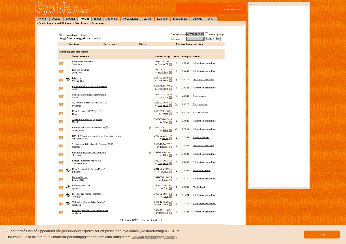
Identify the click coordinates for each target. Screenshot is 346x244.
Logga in (228, 6)
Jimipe (165, 179)
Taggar (84, 35)
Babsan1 (164, 146)
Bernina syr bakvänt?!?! (84, 61)
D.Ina (75, 114)
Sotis (166, 188)
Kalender (162, 18)
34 (176, 104)
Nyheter (42, 18)
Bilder (97, 18)
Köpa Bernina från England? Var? (88, 169)
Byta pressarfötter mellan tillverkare (89, 86)
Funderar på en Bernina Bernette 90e (90, 210)
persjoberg (77, 72)
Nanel (75, 97)
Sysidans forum (70, 35)
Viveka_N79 (78, 80)
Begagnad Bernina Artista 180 (87, 160)
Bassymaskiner (200, 96)
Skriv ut (240, 9)
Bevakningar (46, 23)
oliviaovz (76, 155)
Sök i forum (81, 23)
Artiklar (56, 18)
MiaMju (76, 146)
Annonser (112, 18)
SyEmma (76, 105)
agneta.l (76, 188)
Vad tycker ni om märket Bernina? (88, 202)
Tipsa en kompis (229, 9)
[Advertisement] (278, 52)
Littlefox (76, 171)
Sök (141, 44)
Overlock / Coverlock (203, 79)
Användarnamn (178, 34)
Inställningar (64, 23)
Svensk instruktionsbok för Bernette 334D (92, 144)
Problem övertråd (80, 69)
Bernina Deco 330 (81, 185)
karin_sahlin (162, 204)
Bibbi (165, 130)
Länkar (148, 18)
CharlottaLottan (80, 163)
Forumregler (99, 23)
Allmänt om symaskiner (204, 63)
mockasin (76, 204)
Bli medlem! (239, 6)
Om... (211, 18)
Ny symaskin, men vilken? (85, 102)
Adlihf (75, 89)
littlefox (165, 171)
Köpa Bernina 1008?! (82, 111)
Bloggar (70, 18)
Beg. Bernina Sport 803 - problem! (89, 152)
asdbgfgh (76, 196)
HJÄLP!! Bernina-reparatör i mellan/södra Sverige (96, 136)
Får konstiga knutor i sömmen (86, 193)
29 (176, 112)
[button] (154, 237)
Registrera (73, 44)
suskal (165, 97)
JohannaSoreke (79, 138)
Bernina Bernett (80, 177)
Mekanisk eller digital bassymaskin (89, 94)
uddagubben (78, 130)
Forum (85, 18)
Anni (166, 196)
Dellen (165, 138)
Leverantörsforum (201, 170)
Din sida (197, 18)
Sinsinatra (77, 64)
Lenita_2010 (78, 179)
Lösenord (175, 39)
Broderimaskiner (201, 137)
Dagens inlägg (110, 44)
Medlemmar (180, 18)
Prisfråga (76, 78)
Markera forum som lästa (189, 44)
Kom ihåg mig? (214, 34)
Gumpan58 (163, 64)
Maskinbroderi (200, 187)
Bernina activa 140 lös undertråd (88, 127)
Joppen (165, 113)
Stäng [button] (322, 234)
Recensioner (130, 18)
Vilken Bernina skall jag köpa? (87, 119)
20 (176, 129)
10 (176, 96)
